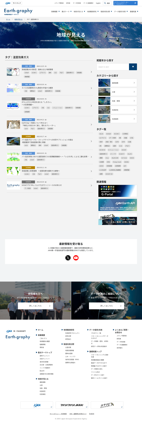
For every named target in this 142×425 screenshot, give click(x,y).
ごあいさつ (43, 338)
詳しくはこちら (35, 305)
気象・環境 (43, 388)
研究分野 (68, 336)
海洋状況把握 (44, 362)
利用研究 (42, 391)
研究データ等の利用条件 (99, 346)
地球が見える (78, 11)
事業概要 (54, 11)
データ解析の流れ (97, 369)
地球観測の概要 (45, 341)
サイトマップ (17, 3)
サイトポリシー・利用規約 (58, 414)
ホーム (8, 19)
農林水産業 (68, 353)
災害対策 (68, 347)
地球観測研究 (91, 11)
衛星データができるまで (99, 363)
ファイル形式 (95, 372)
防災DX (42, 371)
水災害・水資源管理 (46, 365)
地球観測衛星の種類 (97, 360)
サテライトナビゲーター (121, 3)
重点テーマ (65, 11)
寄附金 (42, 347)
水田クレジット (45, 359)
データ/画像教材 (88, 3)
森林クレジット (45, 356)
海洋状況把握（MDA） (72, 359)
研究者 (68, 3)
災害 (41, 385)
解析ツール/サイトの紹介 (99, 378)
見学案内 (119, 348)
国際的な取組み (70, 362)
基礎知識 (133, 11)
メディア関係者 (59, 3)
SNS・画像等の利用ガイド (78, 414)
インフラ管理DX (45, 368)
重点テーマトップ (45, 352)
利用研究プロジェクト (72, 333)
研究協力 (68, 339)
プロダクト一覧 (96, 333)
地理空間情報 (69, 350)
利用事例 (42, 394)
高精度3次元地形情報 (46, 374)
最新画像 (42, 382)
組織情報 (42, 344)
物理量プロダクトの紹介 (99, 366)
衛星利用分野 (105, 11)
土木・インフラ (70, 356)
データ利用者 (77, 3)
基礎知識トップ (95, 351)
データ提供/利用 (120, 11)
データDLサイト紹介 (97, 375)
